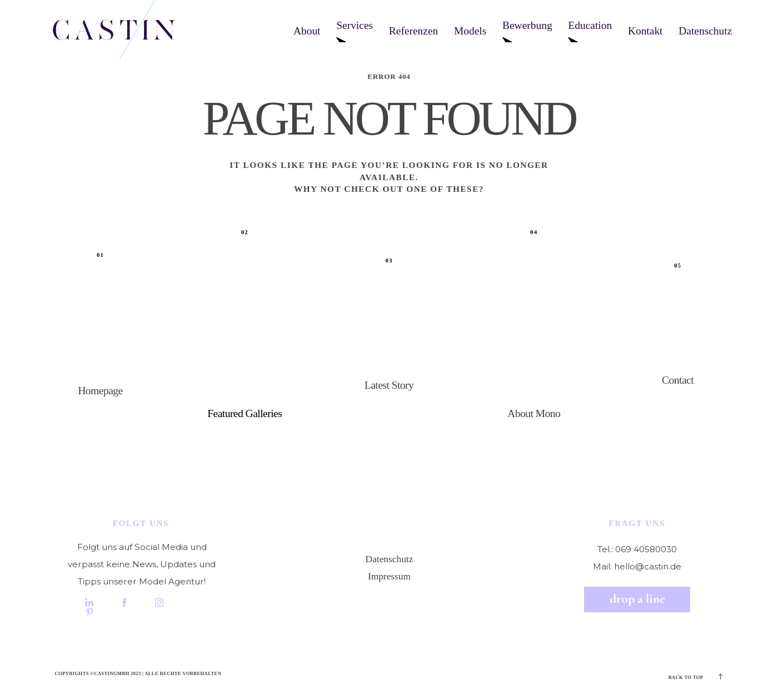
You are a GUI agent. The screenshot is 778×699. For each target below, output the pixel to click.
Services (354, 31)
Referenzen (413, 31)
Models (470, 31)
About (307, 31)
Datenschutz (705, 31)
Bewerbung (527, 31)
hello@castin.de (647, 566)
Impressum (389, 576)
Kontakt (645, 31)
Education (590, 31)
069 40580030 (646, 549)
